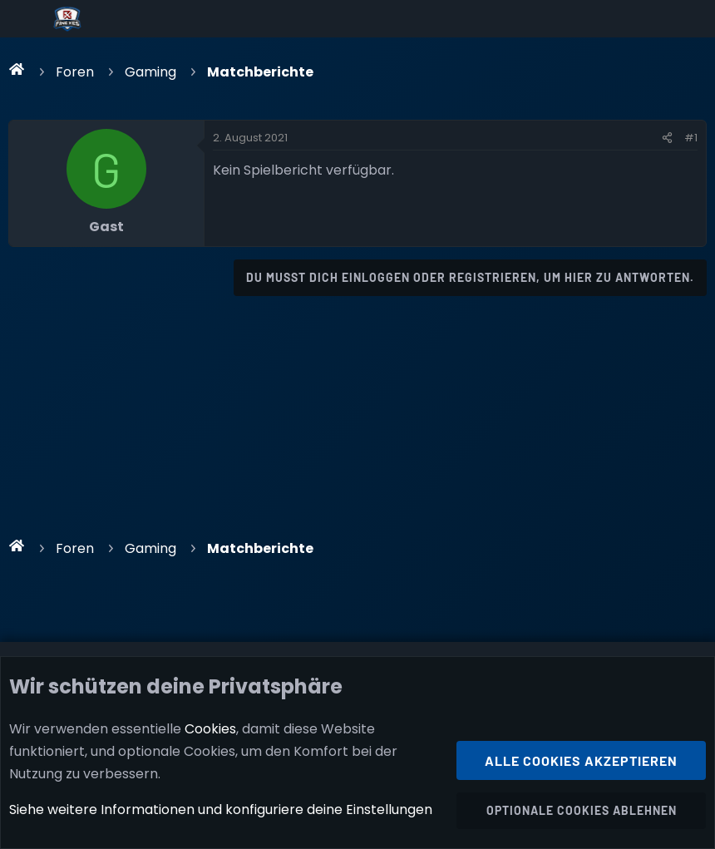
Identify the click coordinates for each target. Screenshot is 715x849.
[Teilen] (667, 138)
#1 (691, 138)
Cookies (210, 728)
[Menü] (26, 19)
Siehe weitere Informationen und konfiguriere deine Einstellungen (220, 810)
